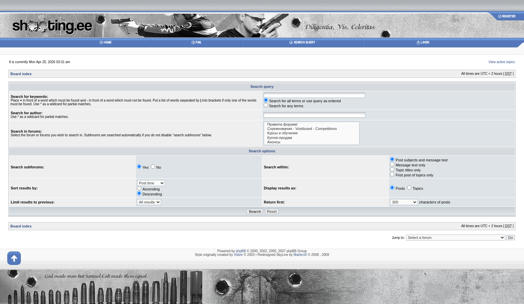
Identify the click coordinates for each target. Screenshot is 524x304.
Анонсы (311, 142)
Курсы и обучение (311, 133)
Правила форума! (311, 124)
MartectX (300, 255)
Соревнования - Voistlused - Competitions (311, 129)
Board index (21, 74)
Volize (238, 255)
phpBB (241, 251)
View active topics (502, 62)
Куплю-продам (311, 138)
